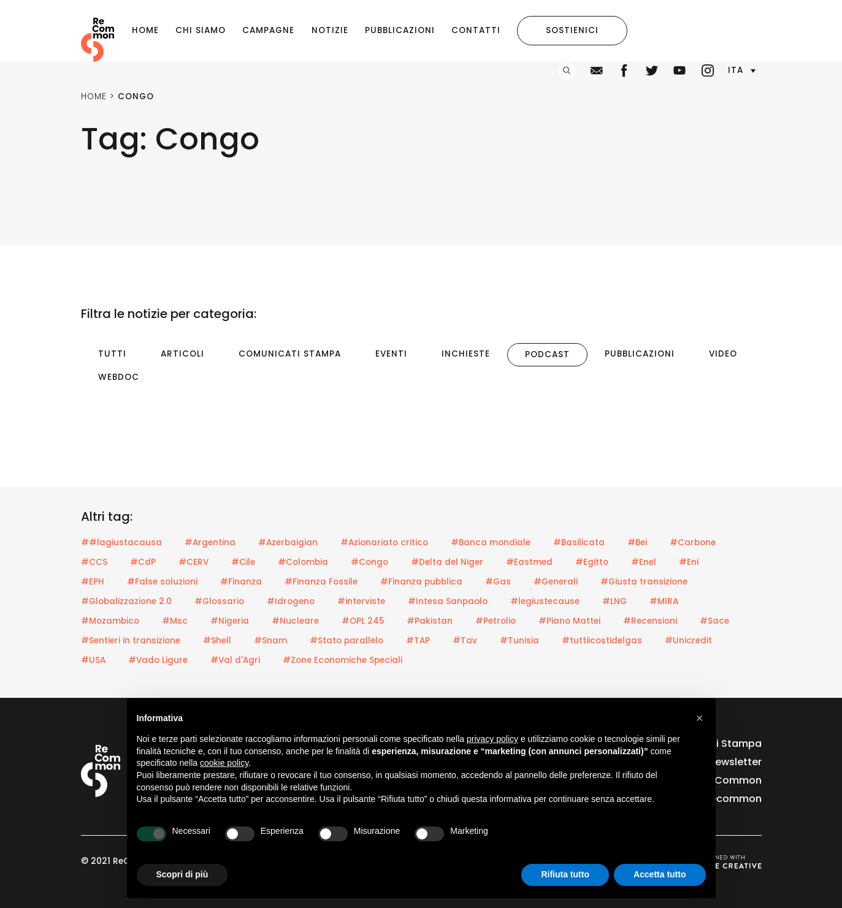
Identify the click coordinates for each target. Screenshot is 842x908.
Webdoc (118, 377)
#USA (93, 660)
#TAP (418, 640)
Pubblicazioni (400, 30)
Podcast (547, 354)
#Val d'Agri (235, 660)
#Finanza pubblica (421, 582)
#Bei (637, 542)
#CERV (193, 562)
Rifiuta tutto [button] (565, 874)
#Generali (556, 582)
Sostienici (572, 30)
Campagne (268, 30)
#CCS (94, 562)
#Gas (498, 582)
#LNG (614, 601)
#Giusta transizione (643, 582)
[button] (741, 70)
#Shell (217, 640)
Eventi (391, 354)
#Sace (714, 621)
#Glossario (219, 601)
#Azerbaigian (288, 542)
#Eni (688, 562)
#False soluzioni (162, 582)
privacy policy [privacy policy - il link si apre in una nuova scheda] (492, 739)
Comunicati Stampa (290, 354)
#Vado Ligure (158, 660)
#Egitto (591, 562)
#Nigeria (229, 621)
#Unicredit (688, 640)
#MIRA (663, 601)
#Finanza (241, 582)
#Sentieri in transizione (130, 640)
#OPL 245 (363, 621)
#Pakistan (430, 621)
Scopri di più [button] (182, 874)
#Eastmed (529, 562)
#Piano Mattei (569, 621)
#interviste (361, 601)
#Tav (465, 640)
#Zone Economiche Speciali (342, 660)
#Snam (270, 640)
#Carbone (693, 542)
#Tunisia (519, 640)
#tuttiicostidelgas (602, 640)
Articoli (182, 354)
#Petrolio (495, 621)
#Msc (175, 621)
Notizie (330, 30)
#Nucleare (295, 621)
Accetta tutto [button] (659, 874)
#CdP (143, 562)
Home (145, 30)
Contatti (475, 30)
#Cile (243, 562)
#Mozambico (110, 621)
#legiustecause (545, 601)
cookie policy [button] (224, 763)
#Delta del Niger (447, 562)
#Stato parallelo (346, 640)
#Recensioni (650, 621)
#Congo (369, 562)
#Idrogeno (291, 601)
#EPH (92, 582)
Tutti (112, 354)
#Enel (643, 562)
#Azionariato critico (384, 542)
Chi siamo (200, 30)
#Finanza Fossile (321, 582)
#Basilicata (579, 542)
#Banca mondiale (490, 542)
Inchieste (466, 354)
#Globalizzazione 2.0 (126, 601)
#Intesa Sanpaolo (448, 601)
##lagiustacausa (121, 542)
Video (723, 354)
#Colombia (303, 562)
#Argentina (210, 542)
